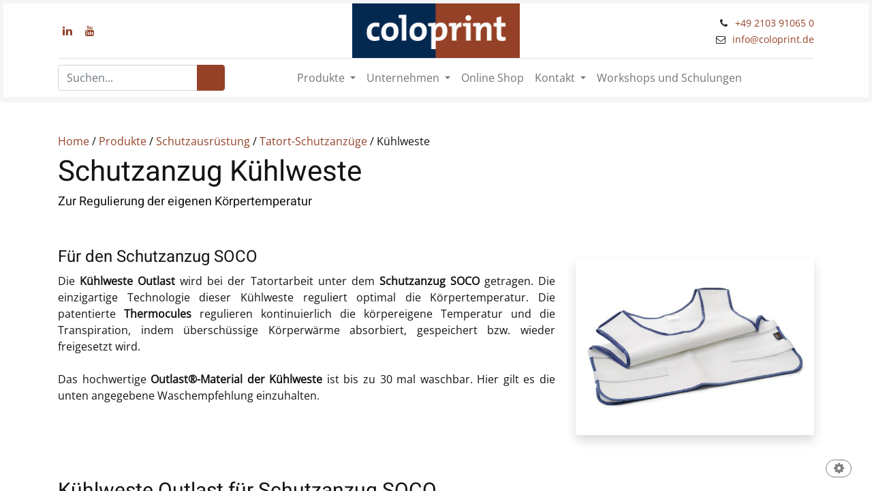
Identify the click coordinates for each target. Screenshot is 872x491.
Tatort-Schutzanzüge (312, 141)
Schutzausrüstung (203, 141)
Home (73, 141)
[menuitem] (492, 77)
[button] (838, 469)
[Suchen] (211, 78)
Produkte (122, 141)
